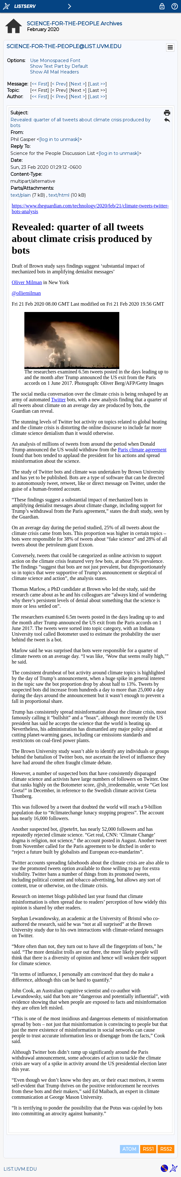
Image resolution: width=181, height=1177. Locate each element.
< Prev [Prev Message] (59, 84)
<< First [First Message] (39, 84)
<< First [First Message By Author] (39, 96)
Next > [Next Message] (78, 84)
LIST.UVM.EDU (20, 1169)
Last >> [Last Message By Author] (97, 96)
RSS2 (166, 1149)
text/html (58, 195)
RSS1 (148, 1149)
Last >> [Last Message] (97, 84)
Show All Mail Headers (54, 72)
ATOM (129, 1149)
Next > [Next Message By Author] (78, 96)
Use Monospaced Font (55, 60)
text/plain (20, 195)
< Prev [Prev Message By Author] (59, 96)
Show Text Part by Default (59, 66)
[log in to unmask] (59, 139)
